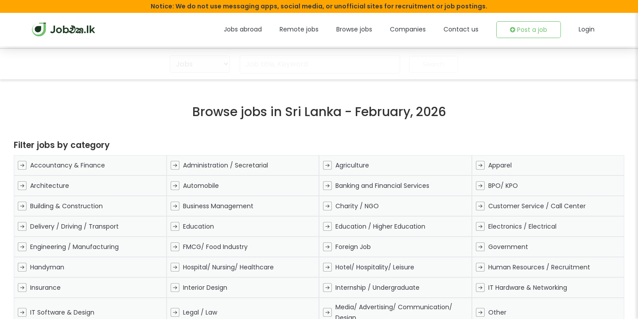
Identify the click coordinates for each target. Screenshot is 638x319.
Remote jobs (316, 29)
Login (587, 29)
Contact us (467, 29)
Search (431, 64)
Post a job (531, 29)
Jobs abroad (264, 29)
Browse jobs (368, 29)
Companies (419, 29)
